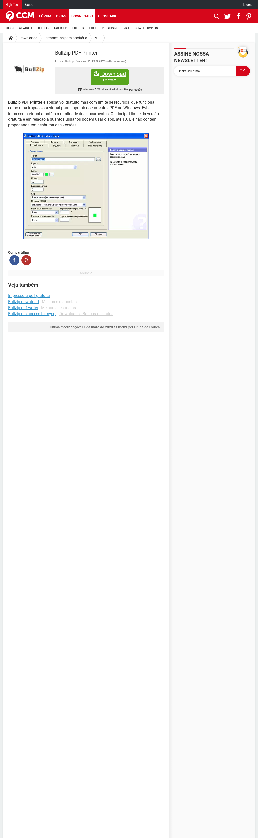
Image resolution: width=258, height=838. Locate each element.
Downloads (82, 16)
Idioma (247, 5)
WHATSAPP (26, 28)
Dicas (61, 16)
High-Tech (12, 5)
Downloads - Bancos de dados (86, 313)
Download (110, 76)
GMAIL (126, 28)
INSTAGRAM (109, 28)
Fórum (45, 16)
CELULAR (43, 28)
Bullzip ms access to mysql (32, 313)
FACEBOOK (60, 28)
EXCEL (93, 28)
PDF (97, 38)
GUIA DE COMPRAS (146, 28)
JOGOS (10, 28)
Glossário (108, 16)
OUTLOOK (78, 28)
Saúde (28, 5)
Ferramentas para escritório (65, 38)
